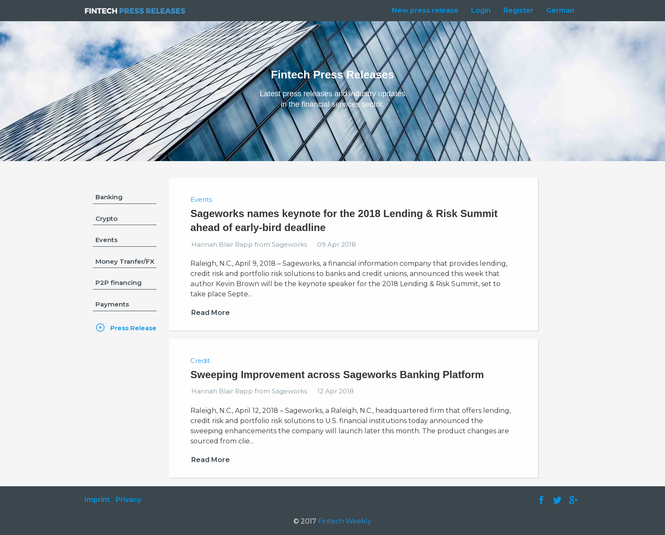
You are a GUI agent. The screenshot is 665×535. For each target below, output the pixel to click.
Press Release (133, 328)
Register (518, 10)
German (560, 10)
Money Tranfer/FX (124, 261)
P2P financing (118, 283)
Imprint (97, 500)
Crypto (106, 219)
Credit (200, 361)
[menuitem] (423, 10)
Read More (210, 313)
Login (481, 10)
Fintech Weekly (345, 521)
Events (106, 240)
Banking (109, 197)
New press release (425, 10)
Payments (112, 304)
